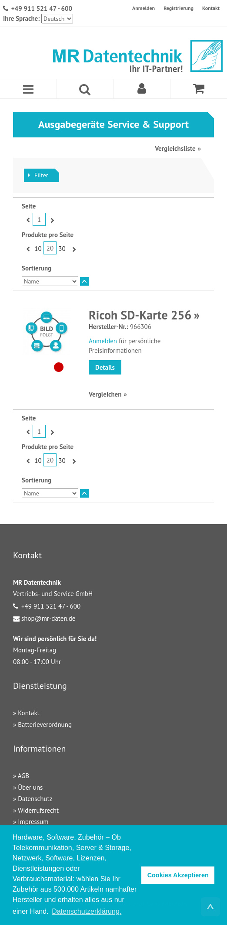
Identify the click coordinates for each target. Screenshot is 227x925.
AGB (23, 776)
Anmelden (143, 8)
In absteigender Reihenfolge (84, 281)
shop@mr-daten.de (48, 618)
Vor (51, 219)
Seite (29, 206)
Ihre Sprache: (21, 18)
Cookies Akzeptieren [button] (178, 875)
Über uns (30, 787)
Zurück (27, 219)
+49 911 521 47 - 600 (41, 8)
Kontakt (211, 8)
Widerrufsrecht (38, 810)
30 (61, 248)
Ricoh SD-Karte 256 (140, 315)
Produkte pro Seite (47, 235)
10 (37, 248)
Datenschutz (35, 799)
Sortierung (36, 268)
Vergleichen (105, 394)
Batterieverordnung (45, 724)
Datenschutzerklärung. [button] (86, 911)
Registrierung (179, 8)
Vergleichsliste (175, 148)
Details (105, 367)
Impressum (33, 822)
